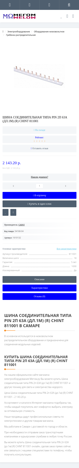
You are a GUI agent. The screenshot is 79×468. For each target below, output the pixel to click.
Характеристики (39, 288)
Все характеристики (66, 248)
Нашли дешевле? (39, 177)
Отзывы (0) (39, 296)
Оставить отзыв (40, 148)
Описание (40, 279)
